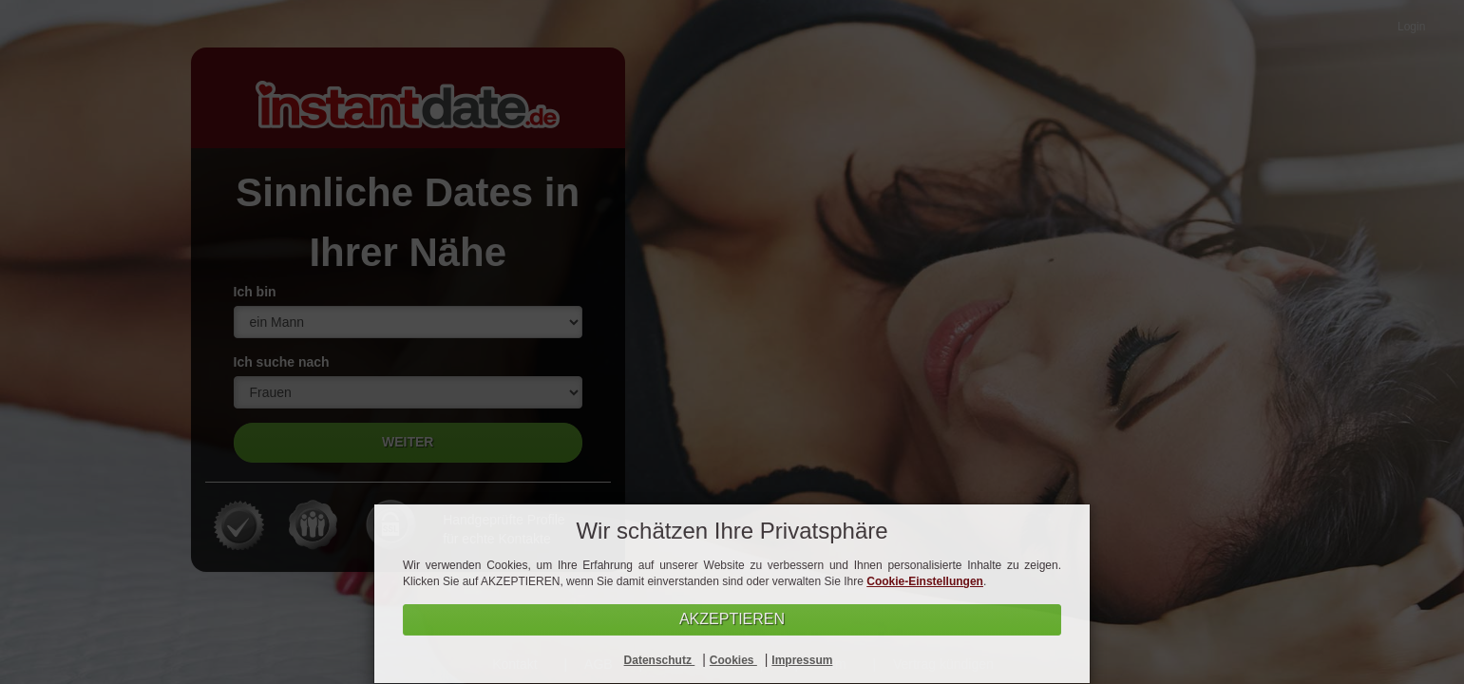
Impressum (801, 660)
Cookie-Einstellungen (924, 581)
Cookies (733, 660)
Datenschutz (659, 660)
